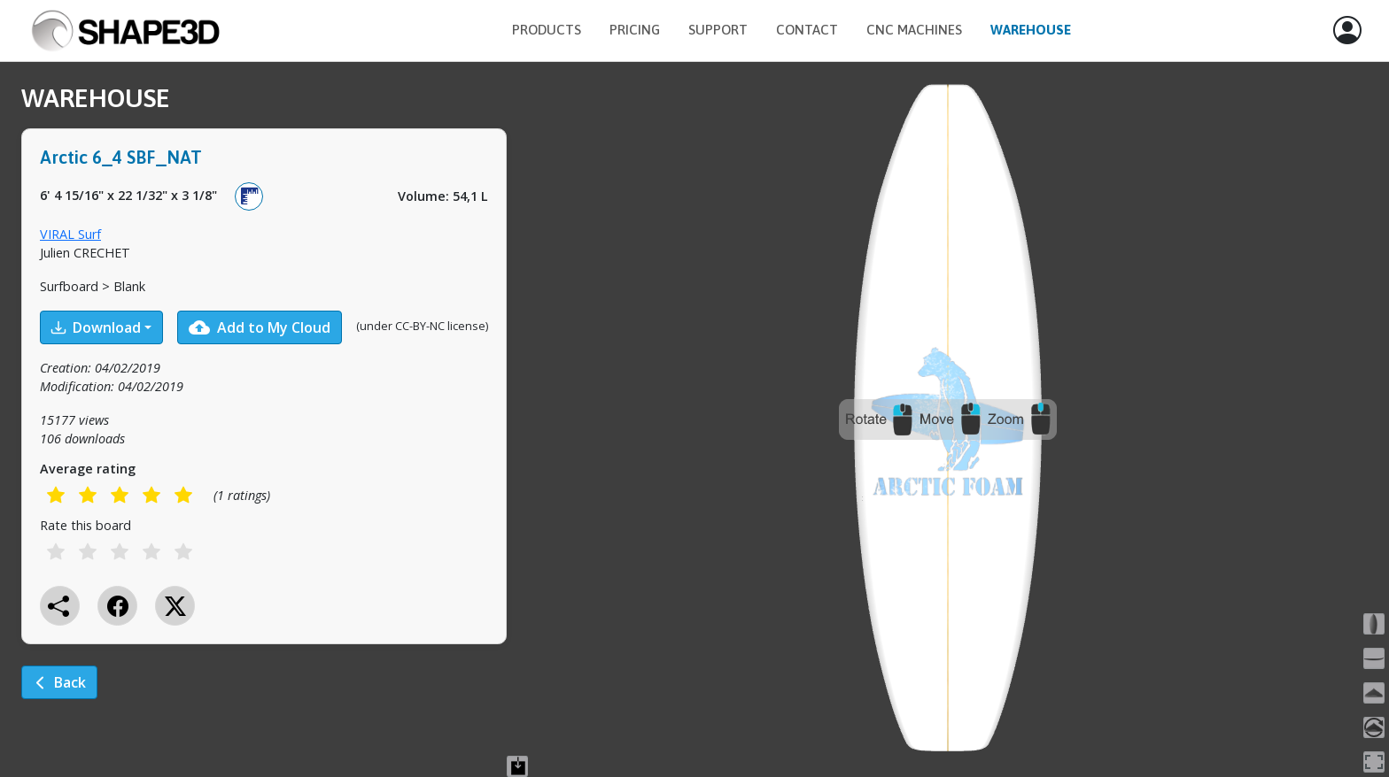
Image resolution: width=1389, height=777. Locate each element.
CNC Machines (914, 29)
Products (546, 29)
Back (59, 682)
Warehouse (1030, 29)
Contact (807, 29)
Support (718, 29)
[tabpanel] (264, 404)
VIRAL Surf (70, 234)
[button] (1347, 31)
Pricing (634, 29)
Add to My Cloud (259, 327)
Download (96, 327)
